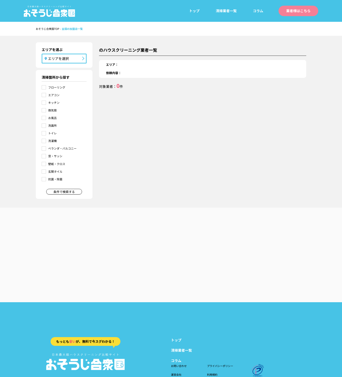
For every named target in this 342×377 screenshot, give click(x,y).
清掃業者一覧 (226, 10)
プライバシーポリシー (220, 366)
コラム (258, 10)
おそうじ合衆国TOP (47, 29)
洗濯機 (52, 141)
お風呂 (52, 118)
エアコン (54, 95)
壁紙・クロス (56, 164)
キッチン (54, 103)
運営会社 (176, 374)
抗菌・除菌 (55, 179)
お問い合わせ (179, 366)
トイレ (52, 133)
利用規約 (212, 374)
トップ (194, 10)
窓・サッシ (55, 156)
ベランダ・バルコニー (62, 148)
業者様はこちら (298, 10)
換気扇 (52, 110)
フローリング (56, 87)
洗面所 (52, 125)
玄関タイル (55, 171)
